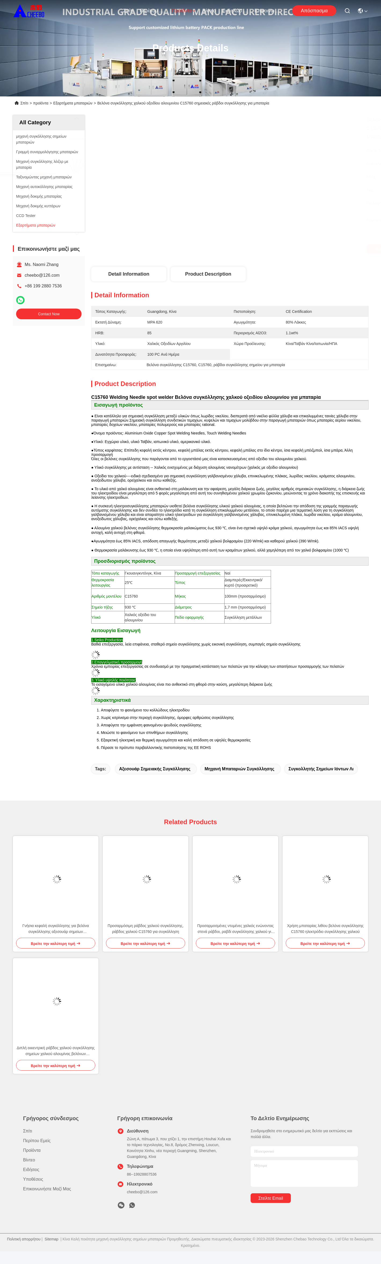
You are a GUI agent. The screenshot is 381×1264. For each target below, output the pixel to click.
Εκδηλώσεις (235, 10)
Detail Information (128, 274)
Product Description (208, 274)
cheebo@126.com (42, 275)
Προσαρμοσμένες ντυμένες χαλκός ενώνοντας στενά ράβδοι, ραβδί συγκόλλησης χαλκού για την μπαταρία (235, 929)
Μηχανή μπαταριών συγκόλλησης (239, 769)
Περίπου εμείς (153, 10)
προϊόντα (184, 10)
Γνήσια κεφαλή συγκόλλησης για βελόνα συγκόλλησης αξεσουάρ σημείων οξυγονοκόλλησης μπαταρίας (56, 929)
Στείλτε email (270, 1198)
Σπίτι (128, 10)
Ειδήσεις (31, 1169)
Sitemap (51, 1239)
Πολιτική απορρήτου (24, 1239)
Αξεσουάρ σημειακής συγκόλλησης (154, 769)
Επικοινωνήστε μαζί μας (267, 10)
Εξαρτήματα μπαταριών (73, 103)
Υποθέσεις (33, 1179)
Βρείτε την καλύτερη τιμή (282, 249)
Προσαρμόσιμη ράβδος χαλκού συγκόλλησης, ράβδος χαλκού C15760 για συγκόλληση (146, 929)
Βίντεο (209, 10)
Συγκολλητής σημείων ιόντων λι (320, 769)
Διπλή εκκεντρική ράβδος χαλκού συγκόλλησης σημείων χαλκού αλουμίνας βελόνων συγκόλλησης (56, 1051)
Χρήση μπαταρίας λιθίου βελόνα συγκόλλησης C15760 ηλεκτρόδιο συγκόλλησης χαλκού (325, 929)
